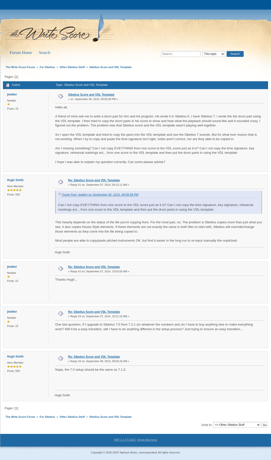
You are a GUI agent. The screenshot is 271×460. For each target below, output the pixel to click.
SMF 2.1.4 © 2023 (125, 439)
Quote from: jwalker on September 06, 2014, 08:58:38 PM (100, 194)
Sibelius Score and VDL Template (91, 94)
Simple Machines (147, 439)
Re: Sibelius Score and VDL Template (94, 180)
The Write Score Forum (60, 30)
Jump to (206, 425)
